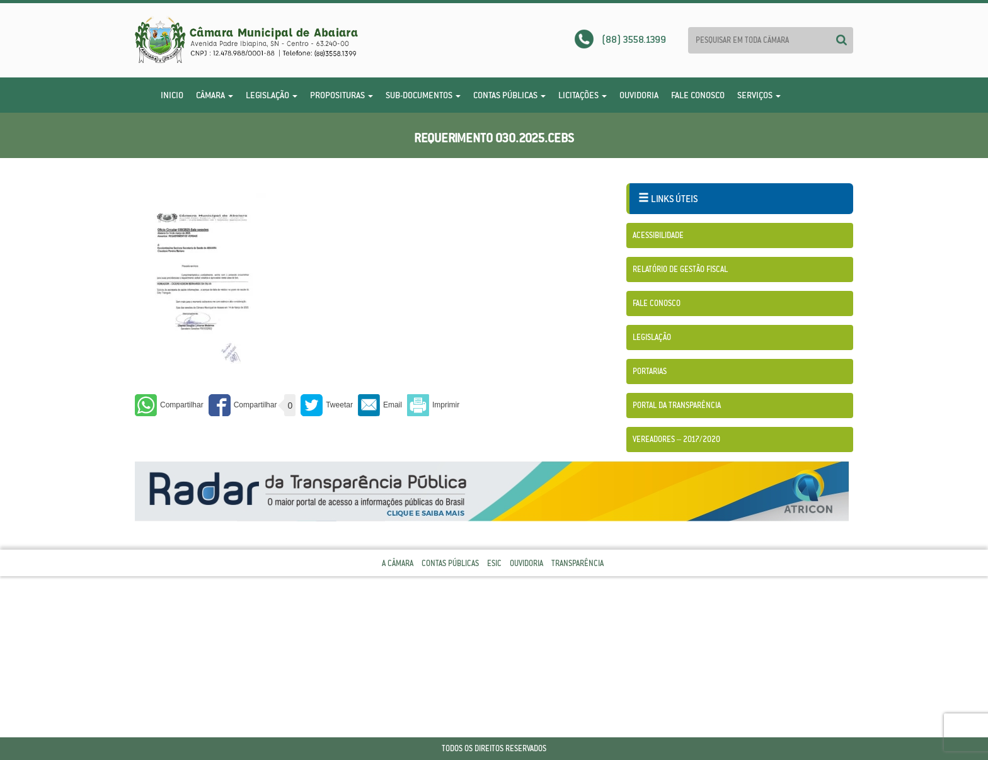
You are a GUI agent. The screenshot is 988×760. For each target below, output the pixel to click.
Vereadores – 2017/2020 (676, 439)
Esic (494, 563)
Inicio (172, 95)
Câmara (214, 95)
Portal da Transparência (677, 405)
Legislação (271, 95)
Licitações (582, 95)
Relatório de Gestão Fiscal (680, 269)
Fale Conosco (698, 95)
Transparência (577, 563)
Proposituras (341, 95)
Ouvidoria (638, 95)
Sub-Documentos (423, 95)
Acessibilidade (658, 235)
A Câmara (397, 563)
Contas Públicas (509, 95)
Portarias (650, 371)
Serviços (759, 95)
